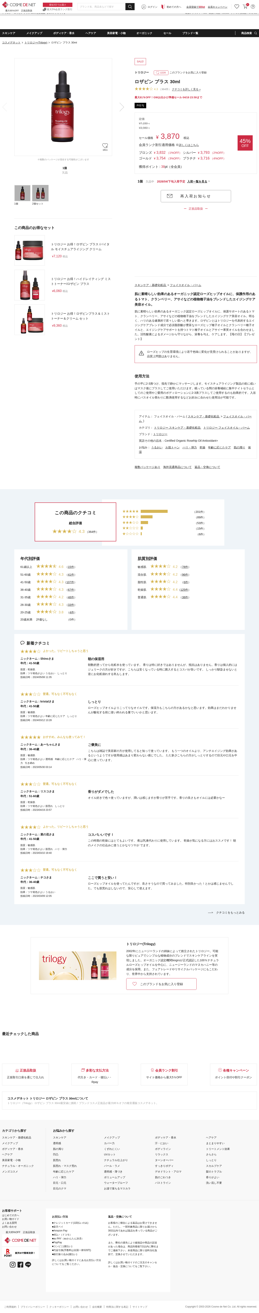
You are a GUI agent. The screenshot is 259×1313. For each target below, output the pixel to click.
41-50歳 (25, 582)
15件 (71, 567)
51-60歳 (25, 574)
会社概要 (97, 1306)
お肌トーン (172, 447)
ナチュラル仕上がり (116, 1160)
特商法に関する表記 (117, 1306)
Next (122, 107)
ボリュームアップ (114, 1177)
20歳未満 (26, 619)
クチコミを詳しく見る (185, 89)
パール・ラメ (112, 1165)
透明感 (57, 1143)
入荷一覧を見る (197, 181)
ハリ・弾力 (190, 447)
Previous (5, 107)
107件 (70, 582)
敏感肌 (142, 567)
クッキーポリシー (59, 1306)
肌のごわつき (163, 1177)
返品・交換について (207, 467)
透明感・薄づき (113, 1171)
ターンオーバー (164, 1160)
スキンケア (59, 1137)
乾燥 (202, 447)
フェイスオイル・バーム (185, 285)
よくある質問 (9, 1222)
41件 (71, 574)
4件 (72, 612)
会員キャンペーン (217, 22)
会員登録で (195, 22)
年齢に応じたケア (219, 447)
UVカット (110, 1154)
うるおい (157, 447)
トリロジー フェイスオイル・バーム (226, 427)
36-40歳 (25, 589)
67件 (71, 589)
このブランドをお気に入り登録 (180, 72)
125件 (184, 589)
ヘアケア (7, 1154)
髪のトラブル (214, 1171)
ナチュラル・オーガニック (18, 1165)
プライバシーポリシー (33, 1306)
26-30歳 (25, 604)
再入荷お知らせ (195, 196)
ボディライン (163, 1148)
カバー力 (109, 1143)
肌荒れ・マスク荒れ (65, 1165)
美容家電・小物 (11, 1160)
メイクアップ (10, 1143)
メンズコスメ (10, 1171)
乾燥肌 (142, 589)
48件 (71, 597)
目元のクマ (59, 1188)
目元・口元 (59, 1182)
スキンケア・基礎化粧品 (151, 285)
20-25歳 (25, 612)
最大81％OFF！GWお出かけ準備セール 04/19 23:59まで (168, 97)
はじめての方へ (10, 1215)
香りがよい (212, 1177)
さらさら (211, 1154)
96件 (185, 574)
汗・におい (161, 1143)
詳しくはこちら (189, 145)
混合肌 (142, 574)
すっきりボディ (164, 1165)
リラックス (161, 1154)
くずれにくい (112, 1148)
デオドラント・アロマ (168, 1171)
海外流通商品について (177, 467)
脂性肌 (142, 582)
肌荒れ (57, 1160)
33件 (71, 604)
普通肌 (142, 597)
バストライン (163, 1182)
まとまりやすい (215, 1143)
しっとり (211, 1160)
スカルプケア (214, 1165)
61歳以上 (26, 567)
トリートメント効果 (218, 1148)
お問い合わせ (9, 1226)
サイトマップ (140, 1306)
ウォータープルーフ (116, 1182)
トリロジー (142, 72)
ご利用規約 (10, 1306)
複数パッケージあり (147, 467)
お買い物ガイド (10, 1219)
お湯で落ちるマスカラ (117, 1188)
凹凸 (55, 1154)
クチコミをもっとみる (226, 912)
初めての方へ (174, 22)
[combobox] (106, 22)
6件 (186, 582)
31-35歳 (25, 597)
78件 (185, 567)
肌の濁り (239, 447)
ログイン (152, 22)
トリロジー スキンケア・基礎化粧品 (177, 427)
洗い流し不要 (214, 1182)
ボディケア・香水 (12, 1148)
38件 (185, 597)
